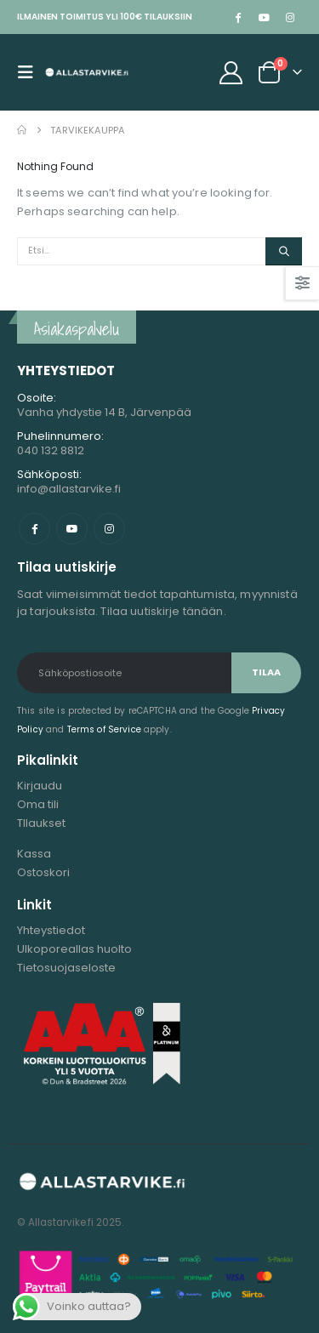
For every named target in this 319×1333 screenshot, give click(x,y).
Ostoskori (43, 872)
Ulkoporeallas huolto (74, 949)
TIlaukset (41, 823)
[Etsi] (283, 251)
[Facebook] (237, 17)
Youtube (72, 528)
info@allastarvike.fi (69, 489)
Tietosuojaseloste (66, 968)
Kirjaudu (39, 786)
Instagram (109, 528)
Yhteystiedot (51, 930)
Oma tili (38, 804)
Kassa (34, 854)
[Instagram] (290, 17)
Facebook (34, 528)
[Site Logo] (86, 72)
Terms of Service (104, 729)
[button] (30, 72)
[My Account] (231, 72)
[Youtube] (264, 17)
